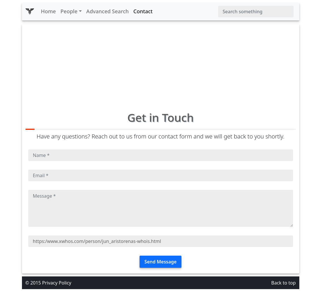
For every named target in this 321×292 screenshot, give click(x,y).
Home (48, 11)
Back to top (283, 283)
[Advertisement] (160, 64)
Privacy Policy (56, 283)
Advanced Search (107, 11)
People (68, 11)
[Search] (256, 11)
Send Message (160, 262)
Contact (143, 11)
